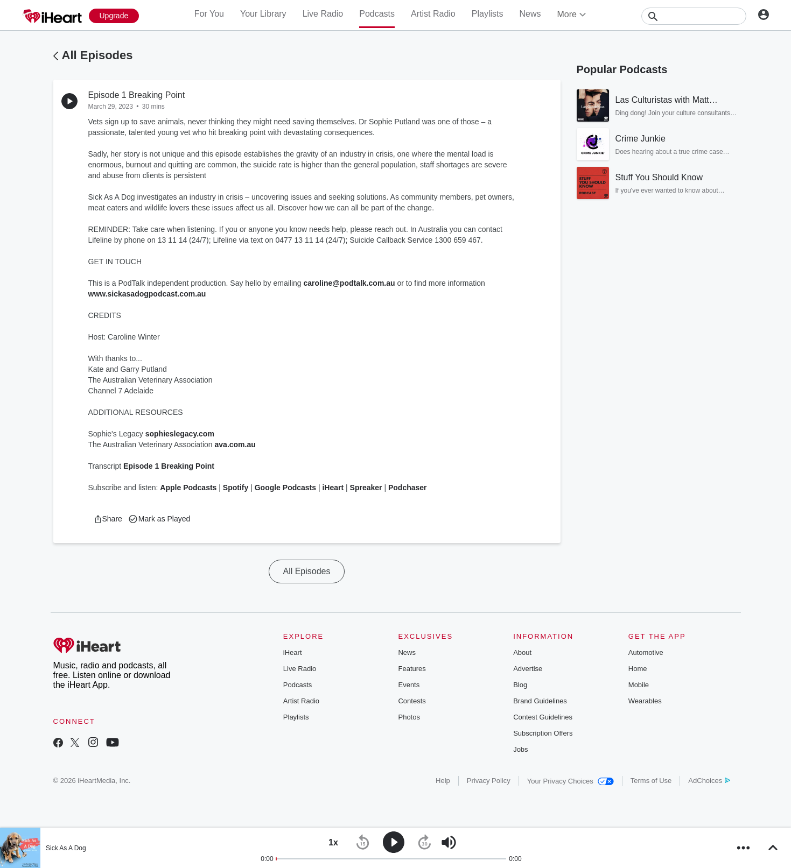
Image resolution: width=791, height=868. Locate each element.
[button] (108, 519)
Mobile (638, 685)
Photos (408, 717)
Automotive (645, 652)
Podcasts (377, 13)
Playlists (487, 13)
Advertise (527, 669)
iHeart (333, 487)
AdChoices (709, 781)
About (522, 652)
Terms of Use (651, 781)
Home (637, 669)
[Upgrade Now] (114, 16)
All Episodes (97, 55)
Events (408, 685)
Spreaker (366, 487)
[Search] (693, 16)
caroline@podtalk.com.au (349, 283)
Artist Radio (433, 13)
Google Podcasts (285, 487)
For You (209, 13)
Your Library (263, 13)
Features (411, 669)
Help (443, 781)
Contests (411, 701)
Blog (520, 685)
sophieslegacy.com (179, 433)
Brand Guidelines (540, 701)
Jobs (520, 749)
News (530, 13)
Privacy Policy (488, 781)
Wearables (645, 701)
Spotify (235, 487)
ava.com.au (235, 444)
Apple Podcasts (188, 487)
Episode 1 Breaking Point (168, 466)
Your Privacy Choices (570, 781)
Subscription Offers (542, 733)
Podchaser (407, 487)
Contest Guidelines (542, 717)
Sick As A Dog (66, 848)
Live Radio (323, 13)
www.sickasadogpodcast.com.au (147, 294)
